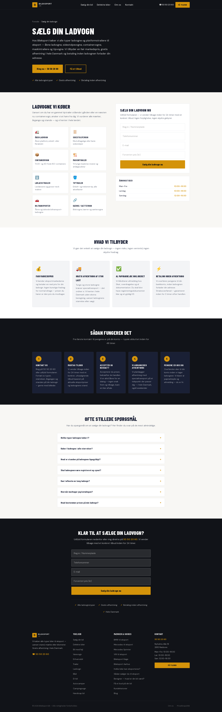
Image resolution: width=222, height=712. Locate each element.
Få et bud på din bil (123, 683)
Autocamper (79, 683)
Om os (117, 5)
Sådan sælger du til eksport (126, 674)
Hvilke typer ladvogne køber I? (111, 437)
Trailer (75, 664)
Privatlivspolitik (183, 706)
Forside (35, 21)
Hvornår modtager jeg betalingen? (111, 491)
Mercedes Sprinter (122, 649)
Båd (75, 674)
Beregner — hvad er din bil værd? (129, 679)
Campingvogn (79, 688)
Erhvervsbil (78, 659)
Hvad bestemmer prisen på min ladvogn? (111, 502)
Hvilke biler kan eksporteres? (127, 669)
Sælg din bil (87, 5)
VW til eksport (120, 654)
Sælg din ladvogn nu (152, 164)
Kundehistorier (120, 688)
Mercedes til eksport (123, 644)
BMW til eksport (121, 640)
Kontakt (129, 5)
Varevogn (77, 654)
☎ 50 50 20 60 (166, 4)
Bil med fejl (78, 649)
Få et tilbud (75, 68)
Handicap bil (79, 693)
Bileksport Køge (121, 659)
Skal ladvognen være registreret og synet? (111, 470)
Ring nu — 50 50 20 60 (47, 68)
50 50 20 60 (130, 539)
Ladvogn (77, 669)
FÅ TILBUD (182, 5)
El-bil (75, 679)
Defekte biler (103, 5)
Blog (116, 693)
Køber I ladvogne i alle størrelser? (111, 448)
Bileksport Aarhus (122, 664)
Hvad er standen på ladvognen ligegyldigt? (111, 459)
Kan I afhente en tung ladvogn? (111, 481)
